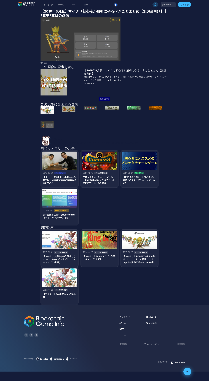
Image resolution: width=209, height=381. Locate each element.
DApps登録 (151, 323)
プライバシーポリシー (152, 344)
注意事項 (181, 344)
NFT (73, 4)
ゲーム (61, 4)
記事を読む (104, 99)
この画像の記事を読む (58, 67)
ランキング (48, 4)
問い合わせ (151, 317)
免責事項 (123, 344)
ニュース (123, 335)
